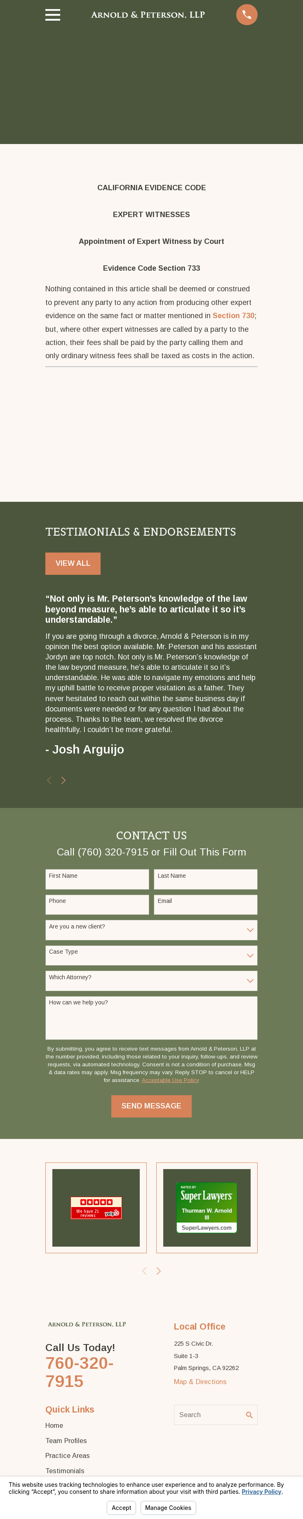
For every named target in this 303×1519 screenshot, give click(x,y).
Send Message (151, 1106)
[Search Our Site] (249, 1415)
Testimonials (65, 1470)
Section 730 (233, 316)
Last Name (172, 875)
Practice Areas (67, 1455)
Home (54, 1425)
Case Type (63, 951)
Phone (57, 901)
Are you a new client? (77, 926)
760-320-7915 (79, 1372)
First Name (63, 875)
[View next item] (63, 780)
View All (73, 563)
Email (165, 901)
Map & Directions (200, 1381)
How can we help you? (78, 1002)
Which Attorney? (70, 977)
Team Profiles (66, 1440)
